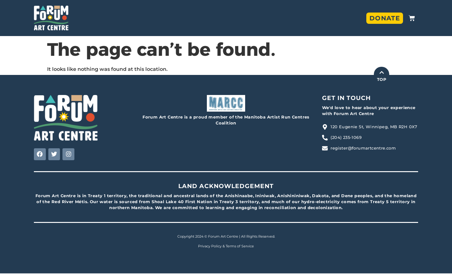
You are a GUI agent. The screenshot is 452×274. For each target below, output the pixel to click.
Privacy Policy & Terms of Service (226, 247)
